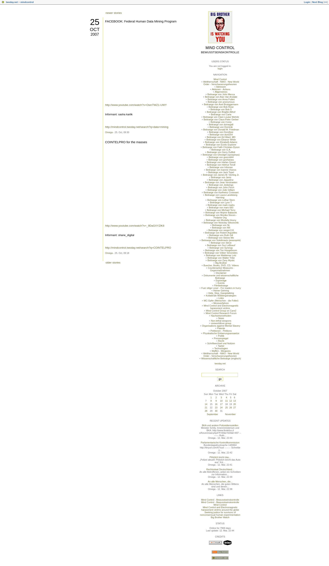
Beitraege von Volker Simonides (221, 253)
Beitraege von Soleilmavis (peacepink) (221, 240)
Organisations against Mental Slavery (221, 326)
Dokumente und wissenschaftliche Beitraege (221, 276)
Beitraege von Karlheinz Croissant (221, 192)
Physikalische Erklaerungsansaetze (221, 333)
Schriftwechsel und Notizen (221, 343)
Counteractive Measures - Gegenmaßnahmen (221, 269)
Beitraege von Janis (221, 177)
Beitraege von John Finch (221, 187)
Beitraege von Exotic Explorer (221, 144)
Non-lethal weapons (221, 320)
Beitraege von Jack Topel (221, 172)
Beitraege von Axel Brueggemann (221, 104)
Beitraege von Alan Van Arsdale (221, 97)
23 (216, 407)
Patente (221, 328)
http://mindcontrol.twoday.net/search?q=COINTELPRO (138, 247)
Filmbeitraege (221, 285)
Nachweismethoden (221, 315)
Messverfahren (221, 303)
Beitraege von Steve (221, 242)
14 (206, 404)
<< (325, 2)
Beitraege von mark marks (221, 205)
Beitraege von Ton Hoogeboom (221, 250)
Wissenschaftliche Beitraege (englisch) (221, 358)
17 (221, 404)
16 (216, 404)
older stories (113, 262)
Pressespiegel (221, 338)
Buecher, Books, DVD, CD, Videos (221, 265)
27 (234, 407)
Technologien (221, 348)
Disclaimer (221, 273)
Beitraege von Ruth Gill (221, 235)
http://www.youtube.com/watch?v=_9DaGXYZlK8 (134, 225)
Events (221, 283)
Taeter (221, 346)
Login (307, 2)
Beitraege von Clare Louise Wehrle (221, 117)
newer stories (114, 12)
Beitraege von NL (221, 225)
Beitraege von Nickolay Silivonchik (221, 222)
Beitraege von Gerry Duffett (221, 152)
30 (216, 411)
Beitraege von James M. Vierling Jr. (221, 175)
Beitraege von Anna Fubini (221, 99)
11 (226, 401)
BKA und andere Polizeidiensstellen (220, 425)
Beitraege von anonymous (221, 102)
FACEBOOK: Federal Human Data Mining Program (140, 21)
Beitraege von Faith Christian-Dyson (221, 147)
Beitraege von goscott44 (221, 157)
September (212, 414)
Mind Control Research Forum (221, 313)
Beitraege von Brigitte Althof (221, 112)
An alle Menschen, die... (220, 481)
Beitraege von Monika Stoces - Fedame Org (221, 216)
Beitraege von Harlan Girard (221, 162)
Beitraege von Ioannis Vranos (221, 170)
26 (230, 407)
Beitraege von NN (221, 227)
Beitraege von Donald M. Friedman (221, 129)
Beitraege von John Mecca (221, 94)
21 (206, 407)
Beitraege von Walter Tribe (221, 258)
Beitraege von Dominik (221, 127)
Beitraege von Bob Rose (221, 107)
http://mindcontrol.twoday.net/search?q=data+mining (136, 127)
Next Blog (317, 2)
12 (230, 401)
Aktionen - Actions (221, 89)
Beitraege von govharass (221, 159)
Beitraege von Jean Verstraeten (221, 182)
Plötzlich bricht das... (220, 457)
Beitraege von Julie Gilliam (221, 190)
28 (206, 411)
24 (221, 407)
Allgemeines (221, 92)
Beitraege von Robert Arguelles (221, 232)
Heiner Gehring (221, 290)
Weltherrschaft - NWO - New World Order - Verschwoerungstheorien (221, 83)
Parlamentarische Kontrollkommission (220, 442)
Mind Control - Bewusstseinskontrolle (220, 499)
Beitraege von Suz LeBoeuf (221, 245)
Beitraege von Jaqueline (221, 180)
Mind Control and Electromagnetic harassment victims (221, 306)
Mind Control (220, 48)
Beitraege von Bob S (221, 109)
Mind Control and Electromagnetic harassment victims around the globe (220, 508)
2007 (94, 34)
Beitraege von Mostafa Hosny (221, 220)
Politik (221, 336)
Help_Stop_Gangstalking (221, 293)
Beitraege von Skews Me (221, 237)
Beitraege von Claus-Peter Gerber (221, 119)
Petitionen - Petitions (221, 331)
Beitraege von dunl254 (221, 134)
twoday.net (12, 2)
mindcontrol (27, 2)
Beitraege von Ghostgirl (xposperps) (221, 154)
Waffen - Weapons (221, 351)
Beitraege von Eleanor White (221, 139)
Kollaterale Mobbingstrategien (221, 295)
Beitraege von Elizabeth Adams (221, 142)
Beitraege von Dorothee (221, 132)
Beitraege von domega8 (221, 124)
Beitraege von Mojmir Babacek (221, 212)
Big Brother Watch (220, 517)
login (220, 68)
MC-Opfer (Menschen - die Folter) (221, 300)
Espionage (221, 280)
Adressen (221, 87)
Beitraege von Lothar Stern (221, 200)
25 (94, 22)
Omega (109, 132)
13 (234, 401)
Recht (221, 341)
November (230, 414)
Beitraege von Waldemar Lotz (221, 255)
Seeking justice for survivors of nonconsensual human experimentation (220, 513)
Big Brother (221, 263)
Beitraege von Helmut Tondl (221, 165)
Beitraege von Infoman (221, 167)
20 (234, 404)
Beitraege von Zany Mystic (221, 260)
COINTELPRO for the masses (126, 142)
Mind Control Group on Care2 (221, 310)
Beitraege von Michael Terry (221, 210)
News (221, 318)
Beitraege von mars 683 (221, 207)
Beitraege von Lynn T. (221, 202)
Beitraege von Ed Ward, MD (221, 137)
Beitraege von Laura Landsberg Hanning (221, 196)
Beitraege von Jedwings (221, 185)
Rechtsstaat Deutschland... (220, 469)
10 (221, 401)
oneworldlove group (221, 323)
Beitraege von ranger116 (221, 230)
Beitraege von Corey (221, 122)
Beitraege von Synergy (221, 248)
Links (221, 298)
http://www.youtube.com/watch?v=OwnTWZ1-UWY (136, 104)
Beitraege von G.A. (221, 149)
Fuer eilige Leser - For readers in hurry (221, 288)
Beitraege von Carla (221, 114)
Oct (94, 29)
